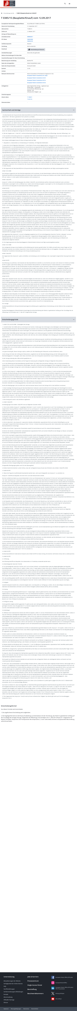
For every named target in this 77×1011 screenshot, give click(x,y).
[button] (38, 110)
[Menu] (69, 3)
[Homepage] (1, 13)
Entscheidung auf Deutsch (36, 49)
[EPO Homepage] (9, 4)
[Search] (65, 3)
